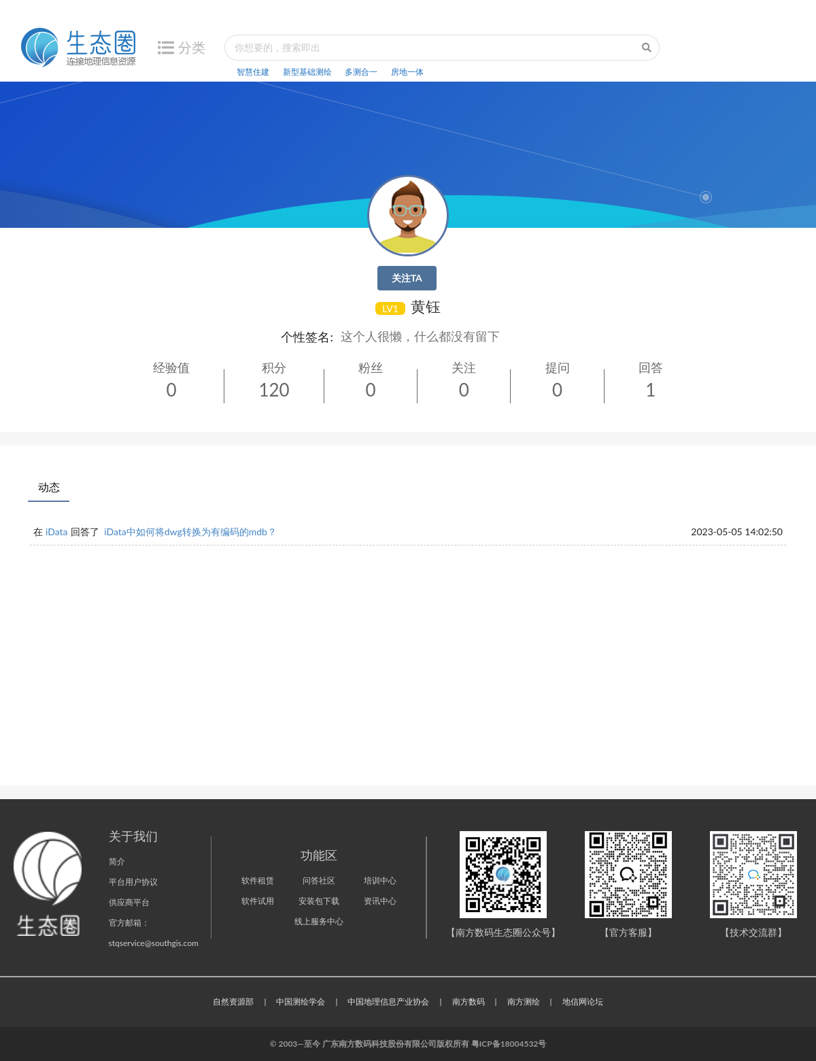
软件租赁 (257, 880)
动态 (49, 486)
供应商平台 (129, 902)
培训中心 (380, 880)
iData (57, 531)
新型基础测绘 (307, 72)
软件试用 (257, 901)
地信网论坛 (582, 1001)
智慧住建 (253, 72)
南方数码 (468, 1001)
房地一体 (407, 72)
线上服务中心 (318, 921)
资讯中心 (380, 901)
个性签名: (307, 336)
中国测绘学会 (300, 1001)
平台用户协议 (133, 882)
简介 (117, 861)
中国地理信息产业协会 (388, 1001)
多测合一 (361, 72)
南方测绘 (523, 1001)
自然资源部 (233, 1001)
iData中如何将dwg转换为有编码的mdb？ (190, 531)
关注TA (407, 278)
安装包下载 (319, 901)
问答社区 (319, 880)
